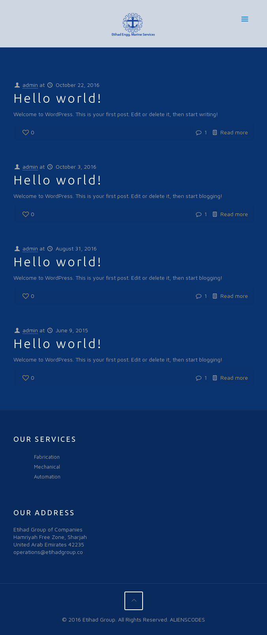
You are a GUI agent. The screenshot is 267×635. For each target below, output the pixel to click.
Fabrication (47, 457)
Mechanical (47, 467)
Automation (47, 476)
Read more (234, 132)
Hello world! (58, 98)
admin (30, 84)
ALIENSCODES (187, 619)
